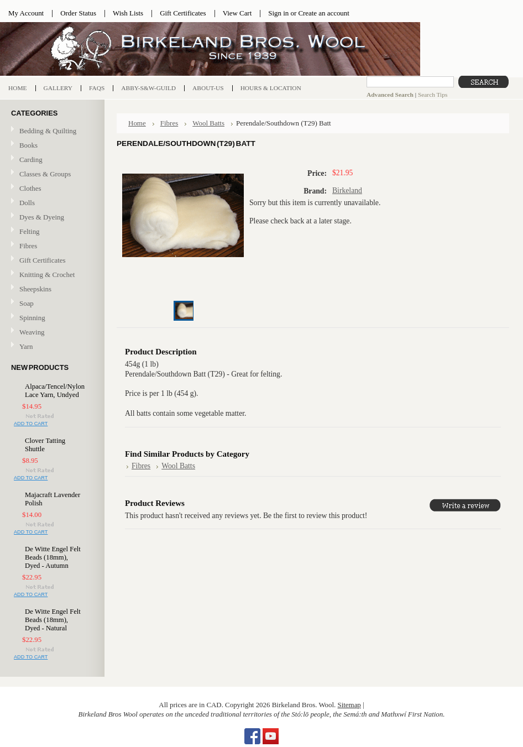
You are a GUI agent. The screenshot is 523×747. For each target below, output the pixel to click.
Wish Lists (128, 13)
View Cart (237, 13)
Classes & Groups (51, 174)
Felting (51, 232)
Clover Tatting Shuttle (45, 445)
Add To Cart (31, 423)
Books (51, 145)
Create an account (323, 13)
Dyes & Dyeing (51, 217)
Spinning (51, 318)
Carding (51, 160)
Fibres (51, 246)
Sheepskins (35, 289)
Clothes (30, 188)
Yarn (51, 347)
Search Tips (432, 94)
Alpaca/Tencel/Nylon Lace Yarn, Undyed (53, 391)
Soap (26, 303)
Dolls (51, 203)
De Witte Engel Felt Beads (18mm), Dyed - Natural (53, 620)
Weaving (51, 332)
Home (137, 123)
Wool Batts (208, 123)
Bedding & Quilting (51, 131)
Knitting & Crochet (51, 275)
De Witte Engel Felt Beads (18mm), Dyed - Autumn (53, 557)
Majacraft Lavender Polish (52, 499)
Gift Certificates (183, 13)
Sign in (278, 13)
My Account (26, 13)
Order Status (78, 13)
